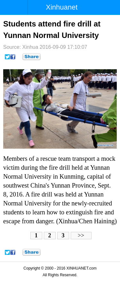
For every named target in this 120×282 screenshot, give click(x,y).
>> (81, 235)
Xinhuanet (61, 7)
